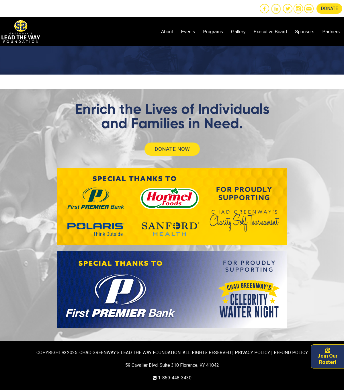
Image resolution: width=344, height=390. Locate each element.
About (167, 31)
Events (188, 31)
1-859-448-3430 (174, 378)
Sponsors (304, 31)
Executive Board (270, 31)
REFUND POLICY (291, 352)
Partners (331, 31)
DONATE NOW (172, 149)
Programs (213, 31)
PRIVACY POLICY (252, 352)
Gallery (238, 31)
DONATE (329, 8)
